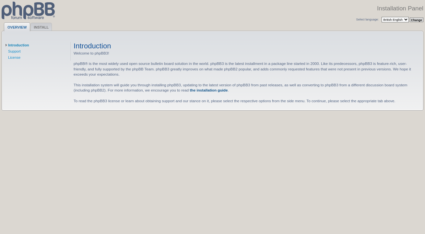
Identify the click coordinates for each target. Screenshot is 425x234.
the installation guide (209, 90)
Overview (17, 27)
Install (41, 27)
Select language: (367, 19)
